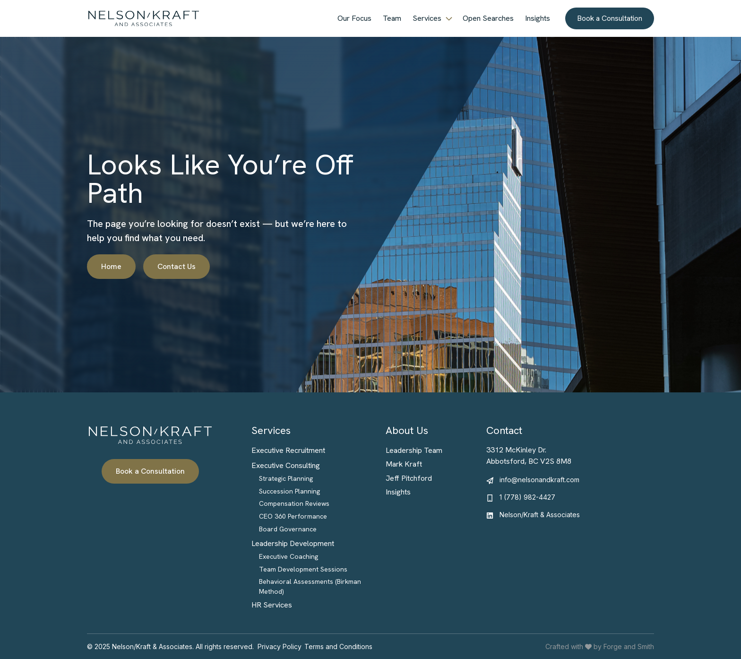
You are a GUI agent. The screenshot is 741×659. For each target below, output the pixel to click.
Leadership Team (414, 450)
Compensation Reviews (294, 503)
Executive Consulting (285, 465)
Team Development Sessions (303, 569)
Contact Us (176, 266)
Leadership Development (292, 543)
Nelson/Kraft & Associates (540, 515)
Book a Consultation (609, 18)
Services (427, 18)
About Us (407, 430)
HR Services (271, 605)
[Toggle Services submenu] (449, 18)
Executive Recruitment (288, 450)
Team (392, 18)
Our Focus (354, 18)
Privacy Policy (280, 646)
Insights (537, 18)
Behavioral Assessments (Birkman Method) (310, 586)
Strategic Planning (286, 478)
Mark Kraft (404, 464)
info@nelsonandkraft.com (539, 480)
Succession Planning (289, 491)
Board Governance (288, 529)
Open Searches (488, 18)
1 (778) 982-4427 (527, 497)
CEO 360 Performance (293, 516)
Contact (504, 430)
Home (111, 266)
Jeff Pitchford (409, 478)
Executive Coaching (288, 556)
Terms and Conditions (338, 646)
